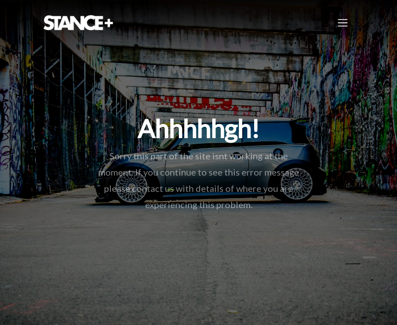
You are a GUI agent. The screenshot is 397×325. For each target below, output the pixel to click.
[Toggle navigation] (342, 23)
